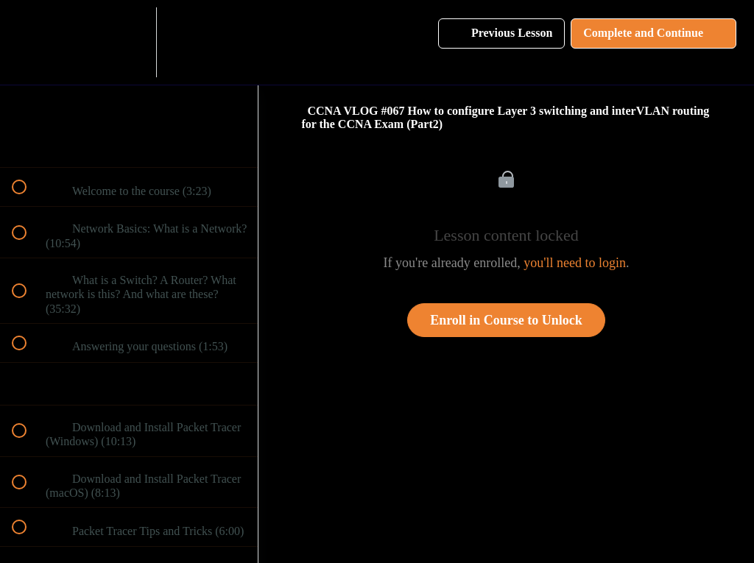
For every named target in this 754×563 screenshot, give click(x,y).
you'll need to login (575, 262)
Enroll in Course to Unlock (506, 320)
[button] (27, 42)
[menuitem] (129, 42)
